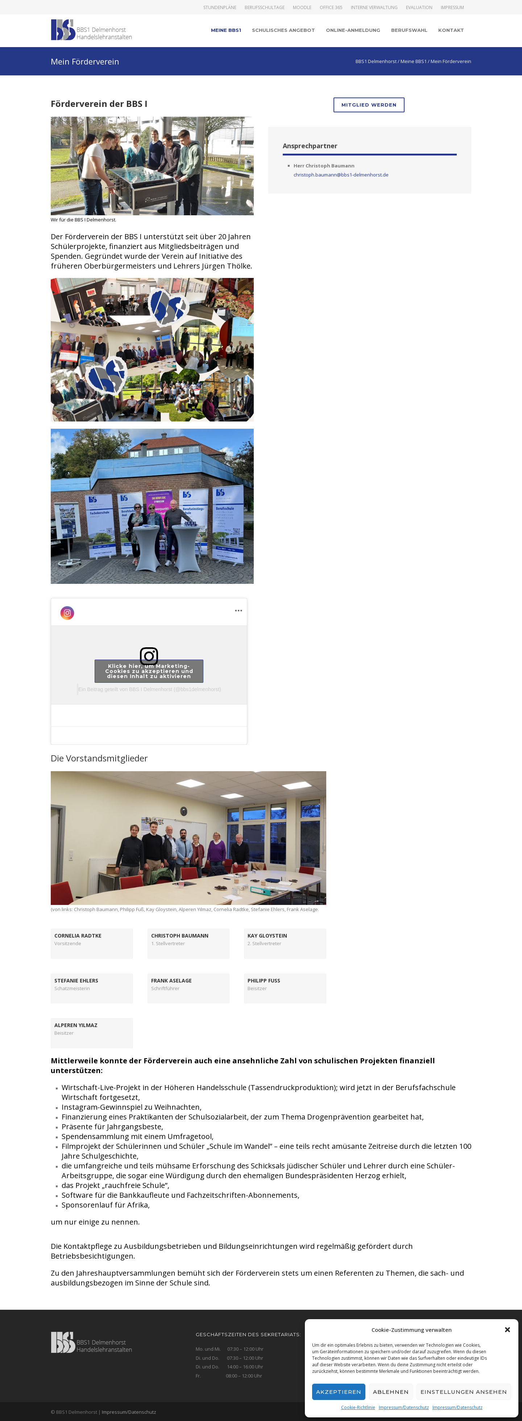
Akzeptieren (338, 1391)
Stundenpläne (219, 7)
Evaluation (419, 7)
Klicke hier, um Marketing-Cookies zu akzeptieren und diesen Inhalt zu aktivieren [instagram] (149, 671)
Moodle (302, 7)
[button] (507, 1329)
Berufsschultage (265, 7)
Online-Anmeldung (353, 30)
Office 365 (331, 7)
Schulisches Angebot (283, 30)
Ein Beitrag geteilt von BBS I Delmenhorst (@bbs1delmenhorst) (149, 689)
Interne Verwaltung (374, 7)
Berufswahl (409, 30)
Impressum (452, 7)
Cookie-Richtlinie (358, 1407)
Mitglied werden (369, 105)
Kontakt (451, 30)
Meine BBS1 (226, 30)
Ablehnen (391, 1391)
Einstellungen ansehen (463, 1391)
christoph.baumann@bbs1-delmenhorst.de (341, 174)
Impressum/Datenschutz (404, 1407)
